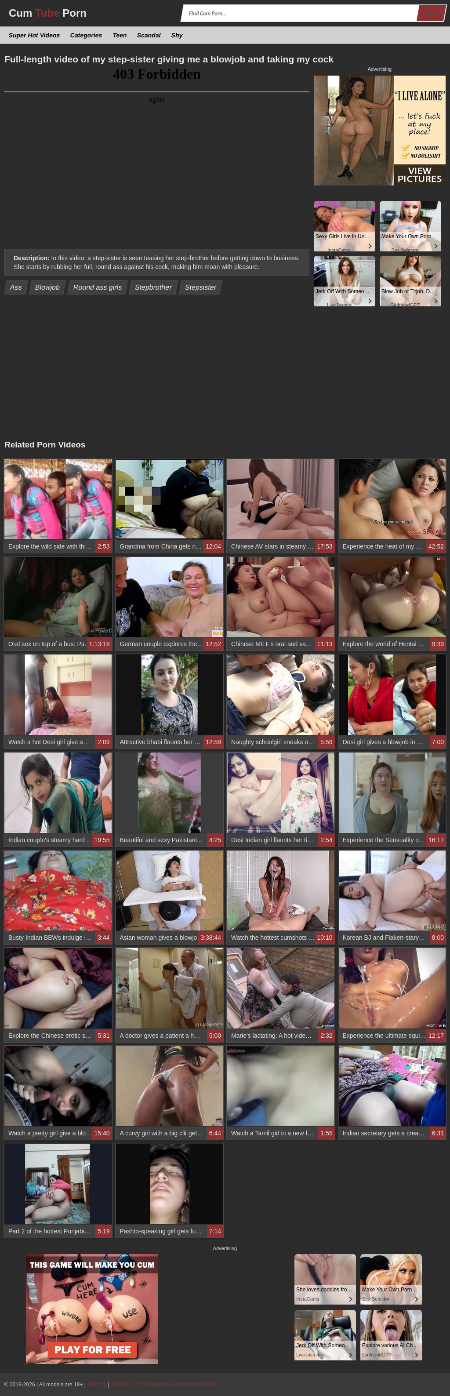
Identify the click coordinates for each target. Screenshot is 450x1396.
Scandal (149, 35)
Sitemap (96, 1384)
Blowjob (48, 287)
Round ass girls (97, 287)
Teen (119, 35)
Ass (16, 287)
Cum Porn (48, 13)
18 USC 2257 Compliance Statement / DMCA (164, 1384)
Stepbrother (153, 287)
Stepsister (201, 287)
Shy (177, 35)
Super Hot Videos (34, 35)
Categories (86, 35)
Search (431, 13)
